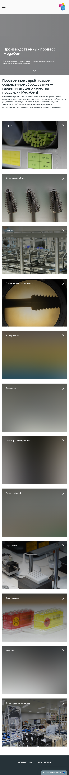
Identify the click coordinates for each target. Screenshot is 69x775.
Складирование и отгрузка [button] (18, 703)
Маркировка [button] (11, 545)
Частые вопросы (44, 762)
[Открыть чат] (54, 772)
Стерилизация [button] (12, 598)
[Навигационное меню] (3, 7)
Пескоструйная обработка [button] (18, 440)
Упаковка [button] (10, 650)
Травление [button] (11, 388)
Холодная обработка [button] (15, 178)
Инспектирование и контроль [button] (19, 283)
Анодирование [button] (12, 335)
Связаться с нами (25, 762)
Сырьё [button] (9, 125)
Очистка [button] (9, 230)
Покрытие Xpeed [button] (13, 493)
